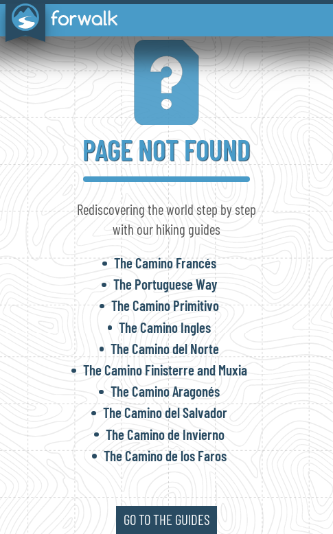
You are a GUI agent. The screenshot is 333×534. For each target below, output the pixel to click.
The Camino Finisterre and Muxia (165, 369)
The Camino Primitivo (165, 305)
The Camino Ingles (165, 327)
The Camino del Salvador (165, 412)
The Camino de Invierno (165, 434)
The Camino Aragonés (165, 390)
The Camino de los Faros (165, 455)
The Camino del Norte (165, 348)
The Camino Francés (165, 262)
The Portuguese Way (165, 283)
